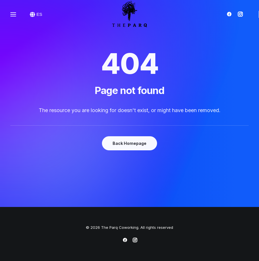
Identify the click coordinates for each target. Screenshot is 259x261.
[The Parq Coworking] (129, 14)
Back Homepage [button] (129, 143)
